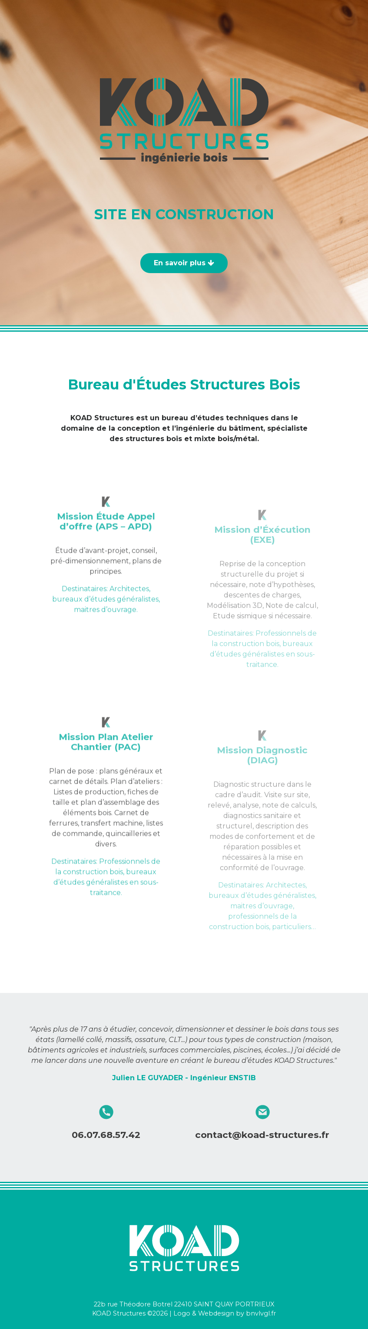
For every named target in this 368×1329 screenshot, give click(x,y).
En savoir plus (184, 263)
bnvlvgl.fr (261, 1313)
